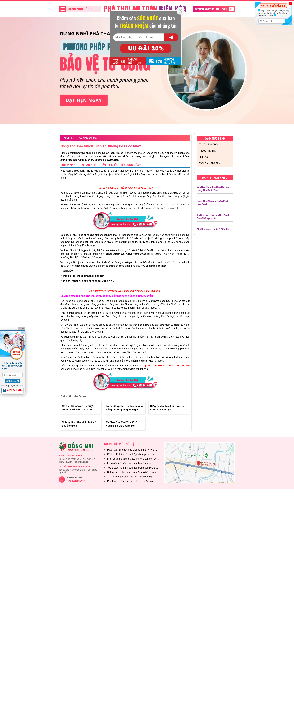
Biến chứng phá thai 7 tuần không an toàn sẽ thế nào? (132, 459)
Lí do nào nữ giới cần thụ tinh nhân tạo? (129, 463)
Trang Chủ (68, 138)
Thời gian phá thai (87, 138)
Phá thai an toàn (208, 144)
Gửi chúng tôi (12, 381)
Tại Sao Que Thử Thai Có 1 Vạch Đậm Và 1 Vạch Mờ (122, 424)
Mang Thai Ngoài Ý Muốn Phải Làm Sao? (212, 202)
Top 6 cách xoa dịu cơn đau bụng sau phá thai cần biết (132, 468)
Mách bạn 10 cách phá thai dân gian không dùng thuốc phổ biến (131, 450)
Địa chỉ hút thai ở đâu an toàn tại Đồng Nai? (88, 280)
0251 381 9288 (76, 481)
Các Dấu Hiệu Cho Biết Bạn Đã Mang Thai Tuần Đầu (213, 188)
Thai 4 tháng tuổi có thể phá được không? (130, 476)
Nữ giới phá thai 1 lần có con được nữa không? (167, 408)
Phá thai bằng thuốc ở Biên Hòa (213, 228)
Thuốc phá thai (208, 150)
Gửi (287, 21)
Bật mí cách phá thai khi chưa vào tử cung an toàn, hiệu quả (132, 472)
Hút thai (203, 157)
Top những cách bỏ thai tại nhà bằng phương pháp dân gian (124, 408)
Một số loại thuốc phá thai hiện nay (83, 276)
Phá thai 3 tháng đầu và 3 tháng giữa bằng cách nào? (130, 481)
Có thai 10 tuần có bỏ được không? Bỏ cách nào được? (78, 408)
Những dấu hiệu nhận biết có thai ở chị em (79, 424)
